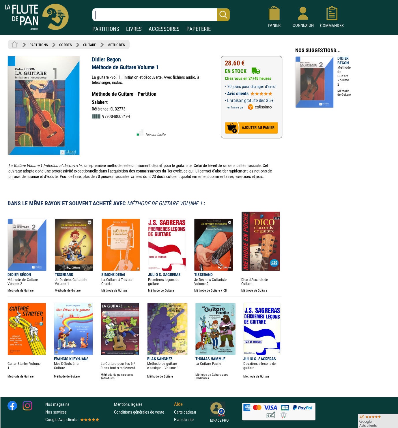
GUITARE (89, 44)
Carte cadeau (185, 412)
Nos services (55, 412)
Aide (178, 404)
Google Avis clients (71, 419)
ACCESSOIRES (164, 29)
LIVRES (134, 29)
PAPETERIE (198, 29)
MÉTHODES (116, 44)
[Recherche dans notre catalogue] (161, 14)
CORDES (65, 44)
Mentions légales (128, 404)
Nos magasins (57, 404)
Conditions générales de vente (142, 412)
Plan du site (184, 419)
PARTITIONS (105, 29)
